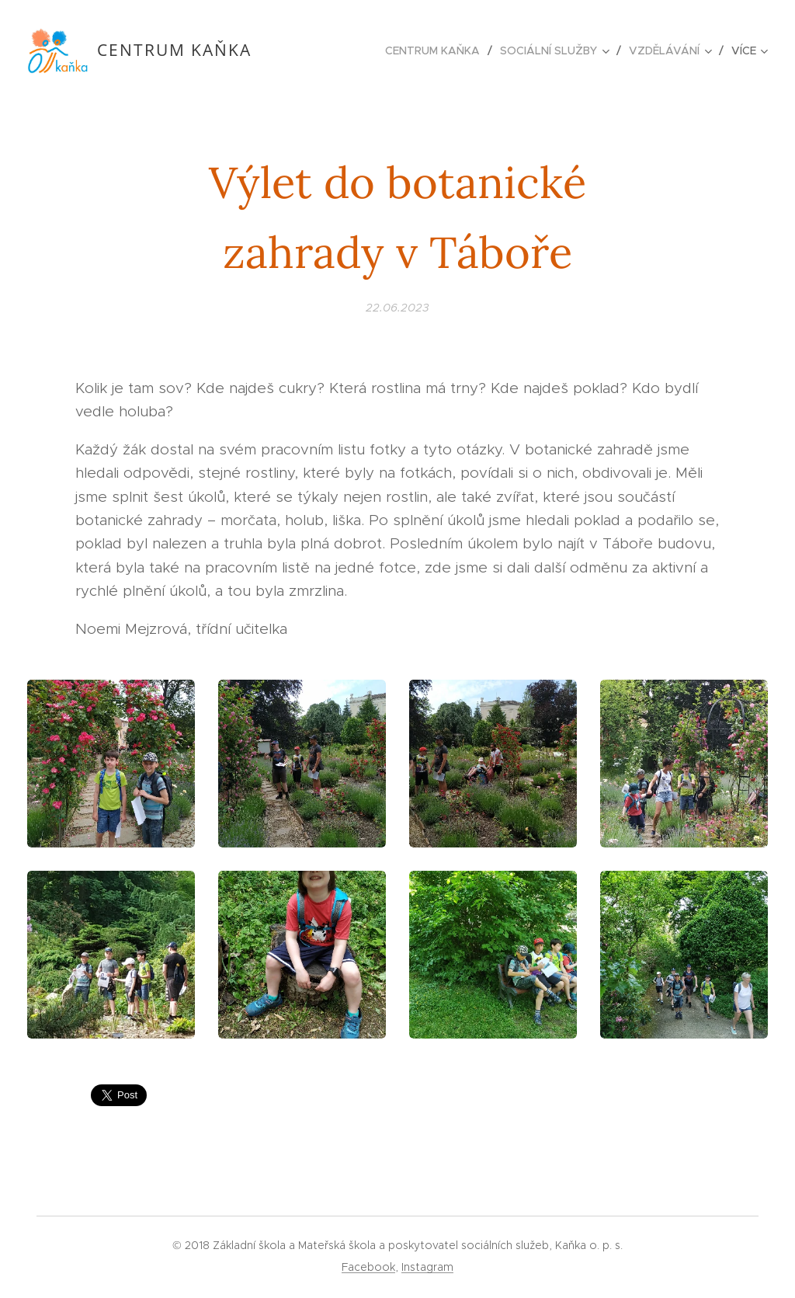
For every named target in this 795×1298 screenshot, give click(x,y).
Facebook (368, 1267)
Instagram (427, 1267)
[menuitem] (436, 50)
